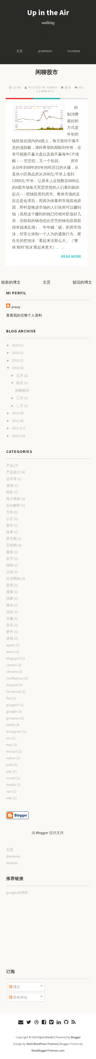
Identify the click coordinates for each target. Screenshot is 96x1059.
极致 (9, 552)
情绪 (9, 565)
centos (11, 665)
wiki (9, 798)
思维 (9, 585)
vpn (9, 791)
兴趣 (9, 618)
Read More (71, 256)
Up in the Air (48, 12)
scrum (11, 778)
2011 (16, 428)
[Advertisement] (31, 931)
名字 (9, 558)
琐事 (9, 598)
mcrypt (11, 751)
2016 (16, 360)
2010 (16, 435)
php (9, 771)
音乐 (9, 625)
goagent (12, 705)
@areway (45, 51)
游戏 (9, 638)
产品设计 (13, 472)
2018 (16, 352)
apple (10, 645)
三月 (20, 398)
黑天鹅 (11, 538)
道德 (9, 485)
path (9, 764)
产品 (9, 465)
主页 (19, 51)
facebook (13, 691)
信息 (9, 611)
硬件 (9, 631)
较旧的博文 (82, 282)
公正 (9, 518)
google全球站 (17, 892)
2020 (16, 345)
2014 (16, 367)
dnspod (12, 685)
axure (10, 651)
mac (9, 744)
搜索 (9, 591)
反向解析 (13, 505)
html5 (10, 724)
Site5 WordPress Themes (42, 1044)
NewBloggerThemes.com (48, 1050)
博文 (14, 987)
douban (74, 51)
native (11, 758)
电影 (9, 492)
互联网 (11, 545)
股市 (68, 87)
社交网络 (13, 578)
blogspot (13, 658)
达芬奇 (11, 478)
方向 (9, 512)
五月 (20, 375)
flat (8, 698)
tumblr (11, 784)
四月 (20, 383)
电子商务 (13, 498)
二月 (20, 405)
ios (8, 738)
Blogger (42, 832)
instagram (14, 731)
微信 (9, 605)
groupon (12, 718)
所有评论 (18, 997)
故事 (9, 532)
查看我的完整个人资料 (24, 315)
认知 (9, 572)
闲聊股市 (46, 72)
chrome (12, 671)
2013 (16, 413)
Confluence (15, 678)
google (11, 711)
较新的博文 (10, 282)
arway (15, 307)
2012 (16, 420)
